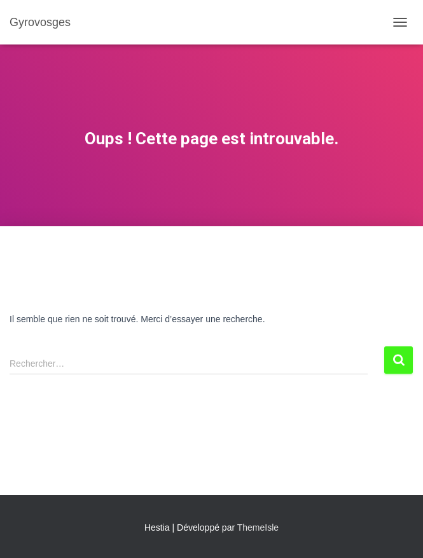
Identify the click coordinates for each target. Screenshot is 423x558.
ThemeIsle (258, 527)
